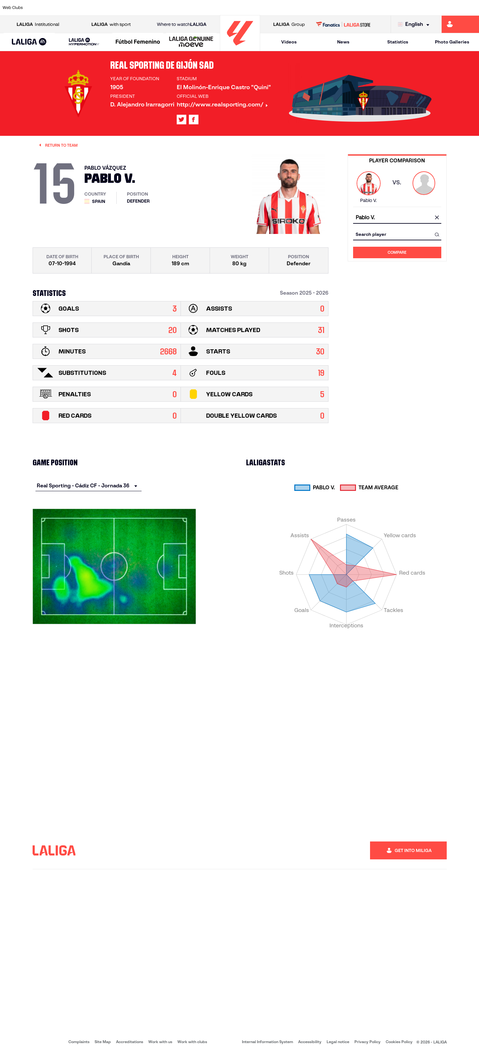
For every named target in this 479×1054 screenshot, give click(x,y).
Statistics (397, 41)
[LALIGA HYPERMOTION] (84, 42)
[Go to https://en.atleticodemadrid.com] (63, 7)
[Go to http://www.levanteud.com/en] (222, 7)
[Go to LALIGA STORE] (343, 24)
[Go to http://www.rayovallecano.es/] (245, 7)
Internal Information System (267, 1042)
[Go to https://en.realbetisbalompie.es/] (335, 7)
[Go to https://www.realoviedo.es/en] (381, 7)
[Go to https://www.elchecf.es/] (131, 7)
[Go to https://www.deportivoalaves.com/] (108, 7)
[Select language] (415, 24)
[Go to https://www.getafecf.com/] (177, 7)
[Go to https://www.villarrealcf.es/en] (471, 7)
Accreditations (129, 1042)
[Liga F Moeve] (137, 42)
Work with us (160, 1042)
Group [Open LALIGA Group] (289, 24)
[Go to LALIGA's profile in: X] (181, 119)
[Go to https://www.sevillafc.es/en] (426, 7)
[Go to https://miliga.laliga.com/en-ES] (460, 24)
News (343, 41)
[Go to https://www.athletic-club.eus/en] (40, 7)
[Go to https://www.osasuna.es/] (86, 7)
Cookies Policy (399, 1042)
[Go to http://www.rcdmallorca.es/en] (313, 7)
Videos (289, 41)
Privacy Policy (367, 1042)
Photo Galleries (452, 41)
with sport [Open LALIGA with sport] (111, 24)
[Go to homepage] (240, 48)
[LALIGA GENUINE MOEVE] (191, 42)
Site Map (103, 1042)
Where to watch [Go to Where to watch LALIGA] (181, 24)
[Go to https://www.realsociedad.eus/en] (403, 7)
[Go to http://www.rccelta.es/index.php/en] (267, 7)
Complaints (78, 1042)
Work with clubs (192, 1042)
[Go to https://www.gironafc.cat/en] (199, 7)
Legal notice (338, 1042)
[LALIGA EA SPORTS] (29, 42)
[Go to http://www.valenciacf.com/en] (449, 7)
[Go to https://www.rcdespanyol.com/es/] (290, 7)
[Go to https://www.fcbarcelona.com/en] (154, 7)
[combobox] (397, 217)
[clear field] (437, 218)
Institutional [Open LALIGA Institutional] (38, 24)
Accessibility (309, 1042)
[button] (29, 42)
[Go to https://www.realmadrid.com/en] (358, 7)
